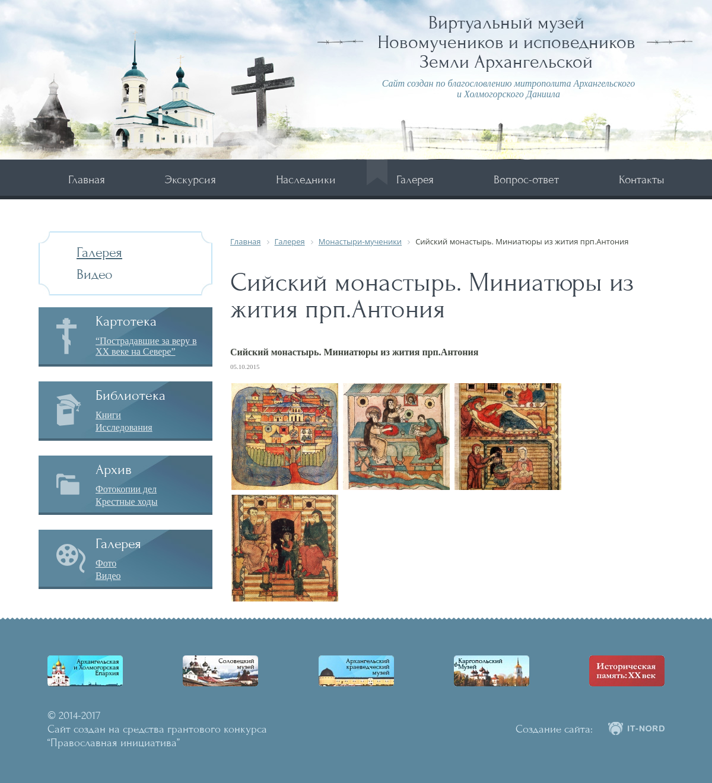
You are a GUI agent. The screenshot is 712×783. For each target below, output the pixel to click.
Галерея (415, 179)
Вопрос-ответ (526, 179)
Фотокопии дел (126, 489)
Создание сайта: (554, 729)
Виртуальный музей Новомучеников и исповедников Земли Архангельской (506, 42)
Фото (106, 563)
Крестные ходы (127, 501)
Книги (108, 415)
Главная (86, 179)
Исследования (124, 427)
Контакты (642, 179)
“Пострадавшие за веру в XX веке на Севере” (146, 346)
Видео (95, 274)
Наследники (306, 179)
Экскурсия (190, 179)
